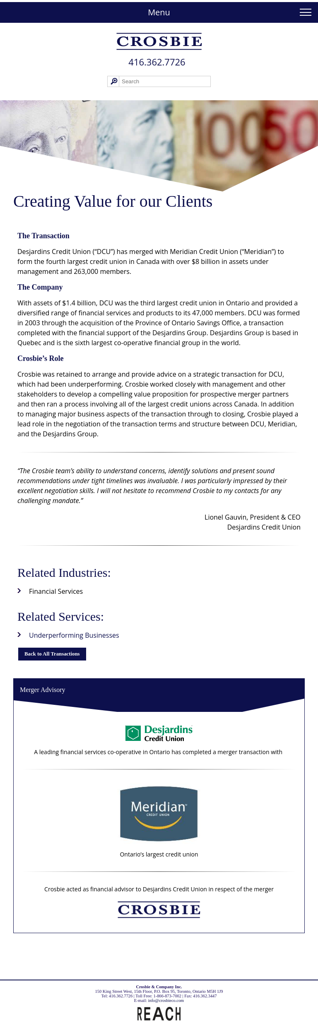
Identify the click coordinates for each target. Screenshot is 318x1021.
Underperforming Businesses (74, 635)
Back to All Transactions (52, 654)
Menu (159, 12)
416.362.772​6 (156, 62)
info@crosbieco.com (166, 1000)
